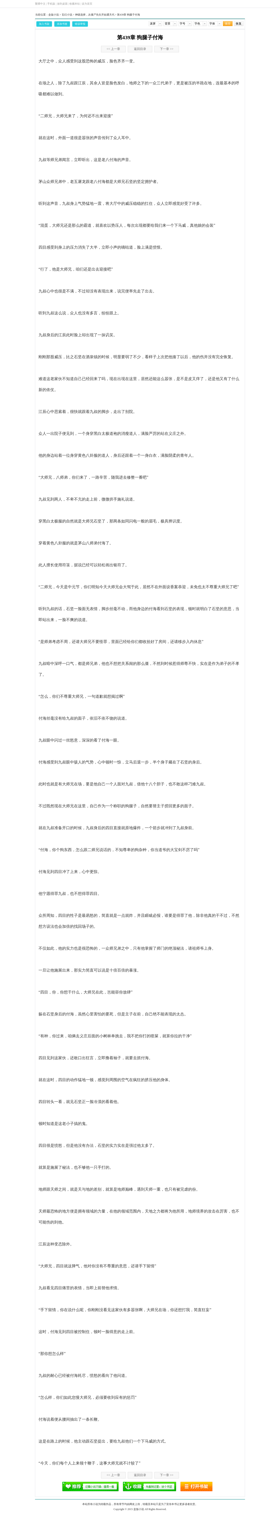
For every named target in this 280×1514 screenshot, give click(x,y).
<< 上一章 (113, 49)
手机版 (51, 3)
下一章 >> (166, 49)
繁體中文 (40, 3)
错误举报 (80, 23)
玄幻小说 (67, 14)
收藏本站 (74, 3)
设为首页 (87, 3)
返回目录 (140, 49)
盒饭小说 (53, 14)
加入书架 (44, 23)
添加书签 (62, 23)
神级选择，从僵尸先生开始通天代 (94, 14)
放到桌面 (62, 3)
